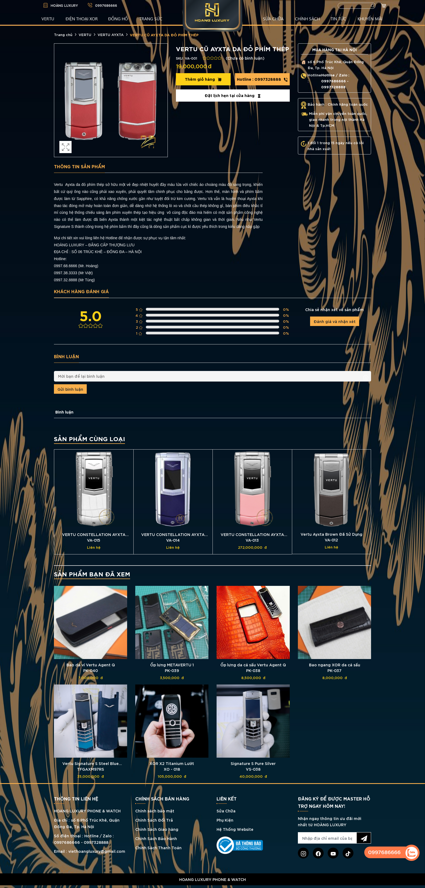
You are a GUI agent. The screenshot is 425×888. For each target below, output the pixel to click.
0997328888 (262, 79)
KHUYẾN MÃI (370, 18)
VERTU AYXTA (111, 34)
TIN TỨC (338, 18)
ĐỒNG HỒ (118, 18)
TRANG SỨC (150, 18)
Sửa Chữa (226, 810)
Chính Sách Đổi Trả (154, 819)
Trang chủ (63, 34)
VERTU (47, 18)
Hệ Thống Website (235, 829)
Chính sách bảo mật (154, 810)
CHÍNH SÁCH (307, 18)
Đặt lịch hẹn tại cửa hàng (233, 95)
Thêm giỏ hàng (203, 79)
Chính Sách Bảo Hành (156, 838)
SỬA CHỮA (273, 18)
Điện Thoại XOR (82, 18)
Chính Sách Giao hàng (156, 829)
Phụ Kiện (225, 819)
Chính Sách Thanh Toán (158, 847)
